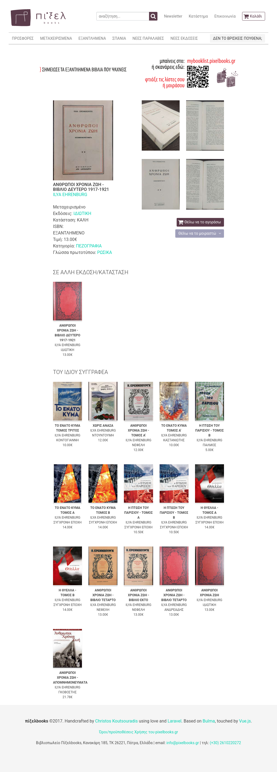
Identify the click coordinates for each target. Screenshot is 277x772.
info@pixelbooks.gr (182, 743)
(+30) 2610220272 (225, 743)
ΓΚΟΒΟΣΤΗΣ (67, 692)
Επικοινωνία (224, 16)
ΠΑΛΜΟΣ (209, 445)
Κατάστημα (198, 16)
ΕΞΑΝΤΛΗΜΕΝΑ (92, 38)
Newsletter (173, 16)
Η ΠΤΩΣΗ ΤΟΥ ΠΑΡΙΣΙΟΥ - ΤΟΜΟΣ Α (138, 512)
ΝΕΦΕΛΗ (138, 445)
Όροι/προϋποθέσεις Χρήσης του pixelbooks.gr (138, 732)
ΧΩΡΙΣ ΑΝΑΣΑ (103, 426)
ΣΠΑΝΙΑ (119, 38)
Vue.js (245, 721)
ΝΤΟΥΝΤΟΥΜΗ (103, 435)
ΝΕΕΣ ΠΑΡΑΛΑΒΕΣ (148, 38)
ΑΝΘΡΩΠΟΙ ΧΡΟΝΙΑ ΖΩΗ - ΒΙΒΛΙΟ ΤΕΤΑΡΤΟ (103, 595)
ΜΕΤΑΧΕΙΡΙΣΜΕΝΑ (56, 38)
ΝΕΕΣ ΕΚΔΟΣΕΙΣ (184, 38)
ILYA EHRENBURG (70, 194)
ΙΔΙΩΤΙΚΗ (82, 213)
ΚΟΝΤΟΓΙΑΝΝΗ (67, 440)
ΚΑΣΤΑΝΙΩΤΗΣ (174, 440)
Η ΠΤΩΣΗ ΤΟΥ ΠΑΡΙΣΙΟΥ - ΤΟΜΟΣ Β (209, 430)
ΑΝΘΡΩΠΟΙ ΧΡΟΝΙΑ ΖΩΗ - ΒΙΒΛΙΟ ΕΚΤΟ (138, 595)
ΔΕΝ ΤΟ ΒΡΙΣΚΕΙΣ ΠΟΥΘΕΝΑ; (237, 38)
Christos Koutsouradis (116, 721)
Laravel (174, 721)
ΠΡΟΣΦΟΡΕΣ (23, 38)
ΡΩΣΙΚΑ (104, 252)
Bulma (209, 721)
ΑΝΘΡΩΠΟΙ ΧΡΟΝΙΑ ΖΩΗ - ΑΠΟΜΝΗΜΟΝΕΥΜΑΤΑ (70, 677)
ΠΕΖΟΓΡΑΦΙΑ (88, 246)
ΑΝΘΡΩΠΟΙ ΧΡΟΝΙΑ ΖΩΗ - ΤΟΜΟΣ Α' (138, 430)
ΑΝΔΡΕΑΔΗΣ (174, 610)
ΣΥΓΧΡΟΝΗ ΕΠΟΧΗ (68, 522)
